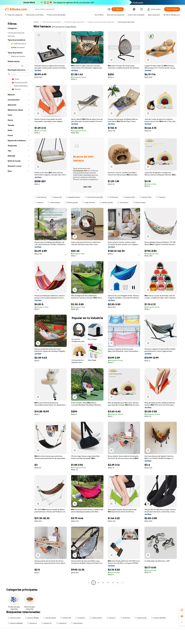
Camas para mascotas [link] (126, 22)
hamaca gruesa (71, 202)
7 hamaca (160, 197)
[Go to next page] (122, 582)
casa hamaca (76, 623)
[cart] (142, 10)
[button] (109, 9)
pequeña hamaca (73, 197)
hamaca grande (106, 202)
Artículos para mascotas (52, 22)
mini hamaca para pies (94, 197)
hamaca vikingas (32, 618)
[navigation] (18, 302)
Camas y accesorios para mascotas (100, 22)
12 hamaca (125, 618)
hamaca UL (46, 623)
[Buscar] (117, 9)
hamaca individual (15, 623)
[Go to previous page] (88, 582)
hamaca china (145, 197)
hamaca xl (32, 623)
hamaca (39, 202)
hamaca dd (56, 197)
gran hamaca (41, 197)
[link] (182, 610)
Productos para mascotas (74, 22)
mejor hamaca (88, 202)
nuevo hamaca (54, 202)
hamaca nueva (139, 202)
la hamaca (80, 618)
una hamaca (122, 202)
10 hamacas (112, 197)
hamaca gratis (49, 618)
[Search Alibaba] (70, 9)
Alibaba (36, 22)
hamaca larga (141, 618)
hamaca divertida (158, 618)
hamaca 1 (111, 618)
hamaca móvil (129, 197)
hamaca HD (65, 618)
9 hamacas (61, 623)
